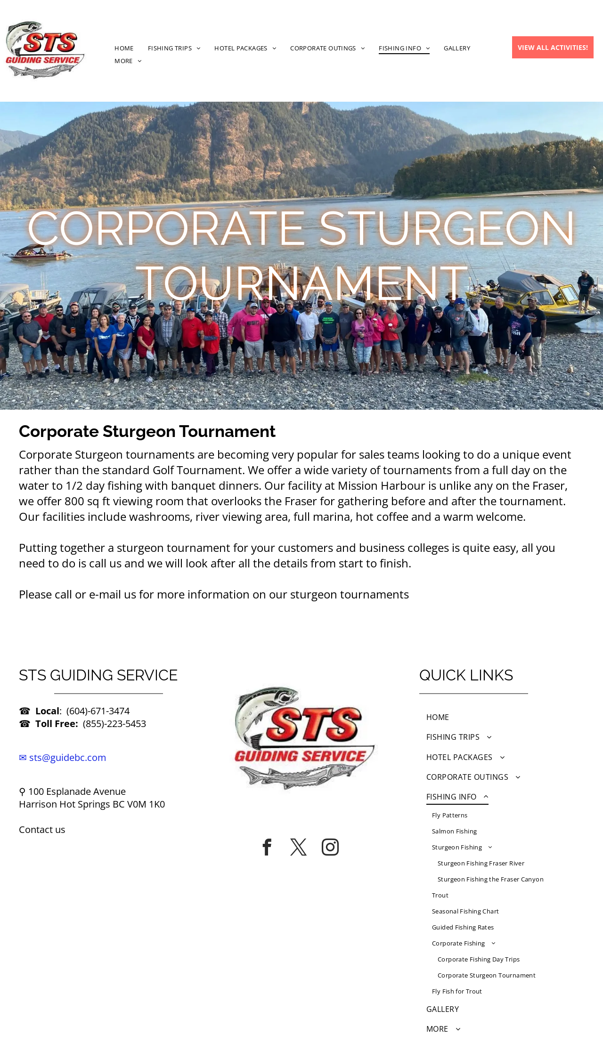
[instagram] (330, 847)
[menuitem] (124, 47)
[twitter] (298, 847)
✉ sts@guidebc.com (62, 757)
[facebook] (267, 847)
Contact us (42, 829)
